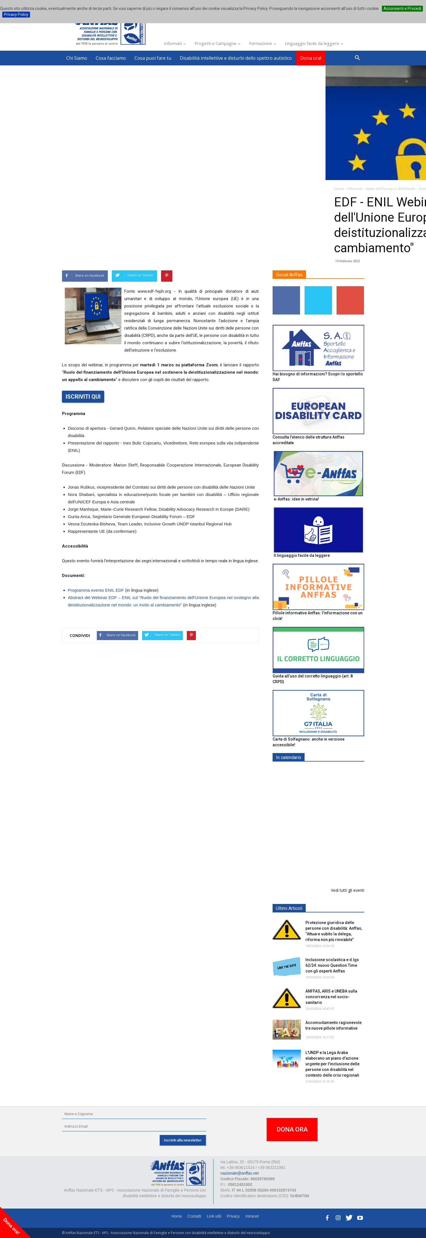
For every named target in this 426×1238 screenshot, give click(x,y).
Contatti (194, 1216)
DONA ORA (292, 1129)
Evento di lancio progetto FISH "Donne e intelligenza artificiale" (330, 868)
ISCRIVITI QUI (83, 396)
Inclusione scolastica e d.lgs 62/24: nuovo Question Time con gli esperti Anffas (332, 965)
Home (176, 1216)
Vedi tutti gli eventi (347, 890)
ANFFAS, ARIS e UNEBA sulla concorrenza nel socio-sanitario (331, 997)
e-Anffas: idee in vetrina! (296, 499)
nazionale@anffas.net (240, 1173)
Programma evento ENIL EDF (96, 590)
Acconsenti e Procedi (402, 8)
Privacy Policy (16, 14)
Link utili (214, 1216)
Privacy (233, 1216)
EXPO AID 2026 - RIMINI (328, 770)
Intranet (252, 1216)
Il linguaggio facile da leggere (302, 555)
